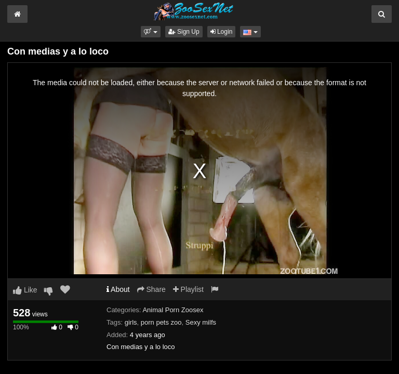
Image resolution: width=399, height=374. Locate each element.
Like (25, 290)
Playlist (188, 289)
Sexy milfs (200, 322)
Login (221, 31)
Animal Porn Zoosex (172, 310)
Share (151, 289)
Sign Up (184, 31)
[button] (150, 31)
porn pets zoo (161, 322)
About (118, 289)
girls (131, 322)
